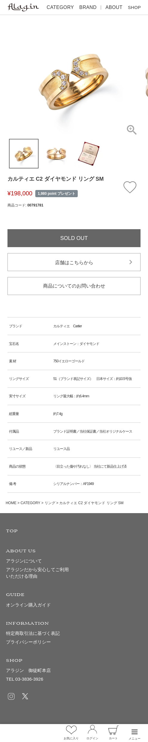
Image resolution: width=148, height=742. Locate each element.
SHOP (132, 7)
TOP (12, 531)
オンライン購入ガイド (28, 604)
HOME (11, 503)
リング (50, 503)
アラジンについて (24, 560)
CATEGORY (30, 503)
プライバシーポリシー (28, 641)
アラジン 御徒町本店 (28, 670)
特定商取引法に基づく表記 (33, 633)
